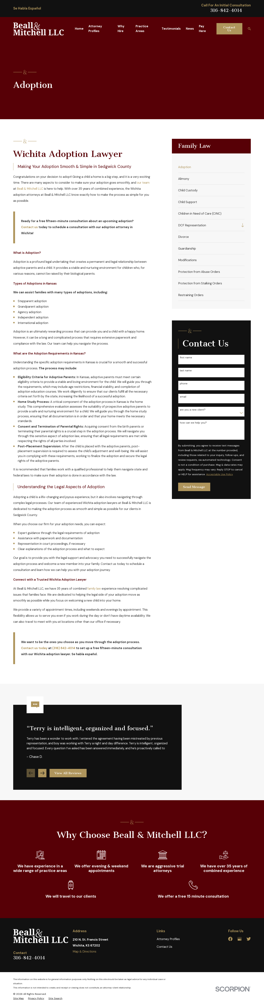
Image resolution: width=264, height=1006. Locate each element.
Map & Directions (84, 951)
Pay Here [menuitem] (202, 28)
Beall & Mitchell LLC (30, 189)
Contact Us (229, 28)
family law (94, 589)
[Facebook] (230, 939)
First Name (186, 357)
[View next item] (42, 779)
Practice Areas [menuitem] (142, 28)
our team (143, 183)
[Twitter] (249, 939)
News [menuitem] (190, 29)
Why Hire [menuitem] (121, 28)
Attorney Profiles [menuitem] (95, 28)
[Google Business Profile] (239, 939)
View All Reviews (67, 779)
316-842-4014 (226, 10)
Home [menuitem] (79, 29)
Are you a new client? (192, 409)
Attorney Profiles (168, 939)
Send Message (194, 487)
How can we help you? (193, 422)
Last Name (186, 370)
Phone (183, 383)
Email (183, 396)
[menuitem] (211, 167)
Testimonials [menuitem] (171, 29)
